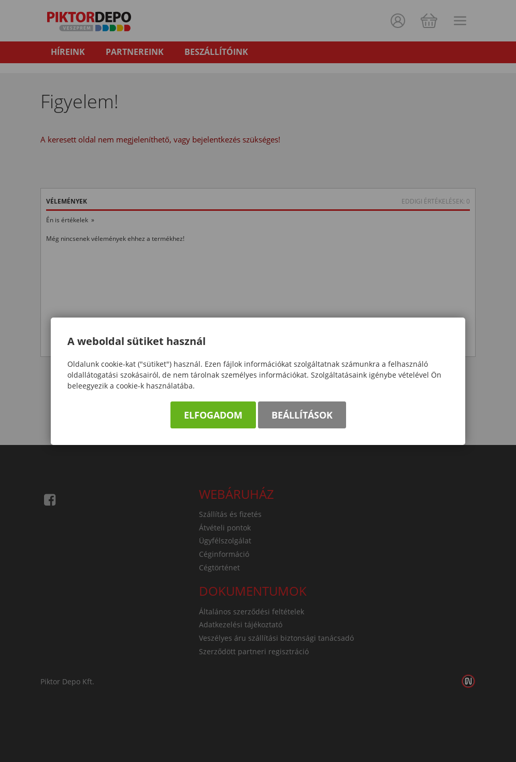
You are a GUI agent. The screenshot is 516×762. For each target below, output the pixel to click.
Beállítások (302, 415)
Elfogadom (213, 415)
